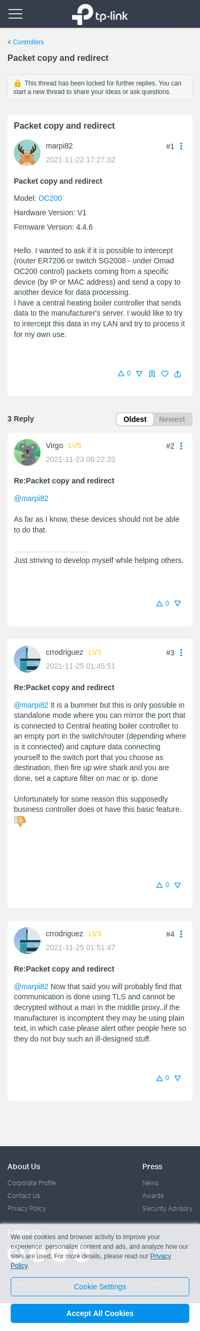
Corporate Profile (31, 1183)
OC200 (50, 198)
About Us (23, 1166)
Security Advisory (167, 1208)
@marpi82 (31, 498)
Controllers (28, 42)
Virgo (54, 445)
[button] (177, 374)
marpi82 (59, 146)
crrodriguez (64, 652)
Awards (153, 1196)
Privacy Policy (26, 1208)
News (150, 1183)
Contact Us (23, 1196)
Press (152, 1166)
